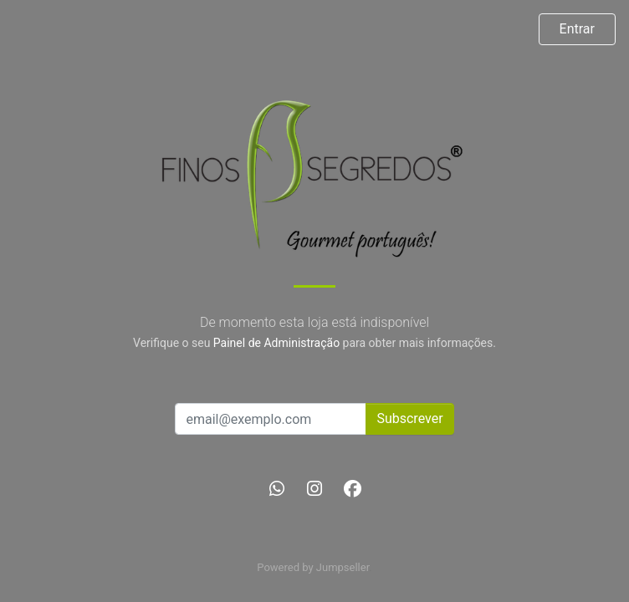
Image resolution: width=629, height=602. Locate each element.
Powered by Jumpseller (313, 567)
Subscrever (409, 418)
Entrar (577, 29)
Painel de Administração (276, 342)
